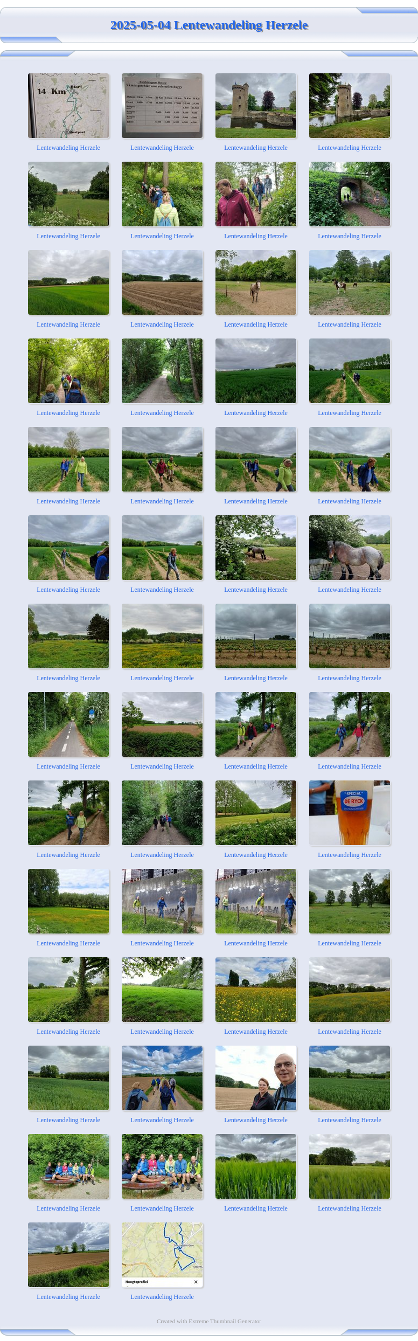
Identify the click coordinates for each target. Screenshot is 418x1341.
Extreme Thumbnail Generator (225, 1321)
